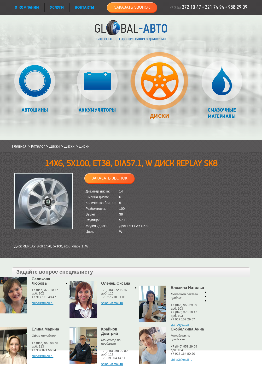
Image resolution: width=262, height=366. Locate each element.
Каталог (38, 146)
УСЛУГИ (57, 7)
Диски (159, 88)
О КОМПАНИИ (27, 7)
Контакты (84, 7)
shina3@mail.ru (42, 303)
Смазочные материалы (221, 90)
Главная (19, 146)
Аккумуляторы (97, 86)
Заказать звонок (132, 7)
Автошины (34, 86)
